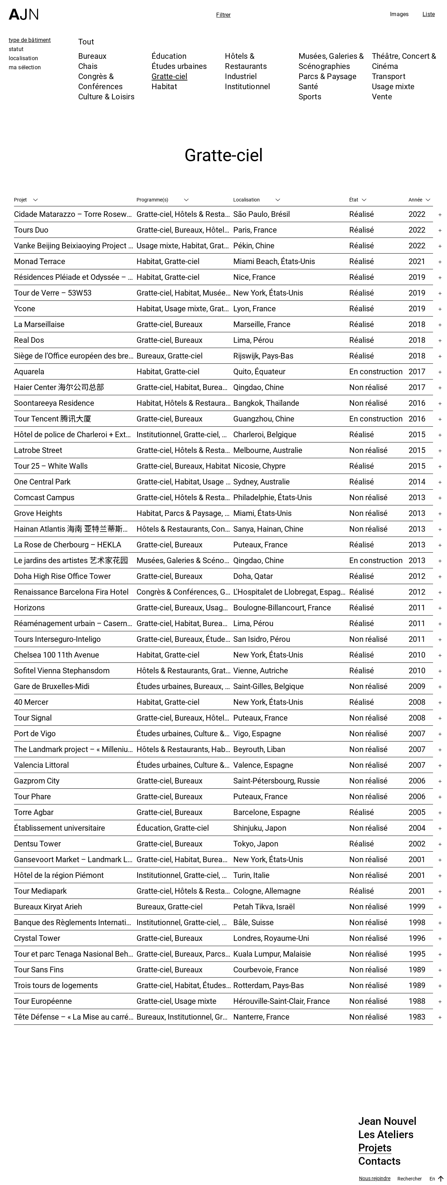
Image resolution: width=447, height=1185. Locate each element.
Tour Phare (32, 796)
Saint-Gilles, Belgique (268, 686)
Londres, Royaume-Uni (271, 938)
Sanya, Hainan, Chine (268, 529)
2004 (417, 828)
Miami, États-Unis (262, 513)
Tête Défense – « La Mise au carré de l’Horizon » (75, 1017)
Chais (87, 66)
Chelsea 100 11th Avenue (56, 655)
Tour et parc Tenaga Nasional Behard (75, 954)
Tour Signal (33, 717)
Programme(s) (163, 199)
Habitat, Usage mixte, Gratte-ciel (185, 308)
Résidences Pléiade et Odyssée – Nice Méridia (75, 277)
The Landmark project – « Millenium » (75, 749)
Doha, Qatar (253, 576)
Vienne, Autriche (260, 670)
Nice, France (254, 277)
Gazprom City (36, 780)
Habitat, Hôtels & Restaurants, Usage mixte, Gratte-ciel (185, 403)
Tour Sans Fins (39, 969)
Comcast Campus (44, 497)
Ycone (24, 308)
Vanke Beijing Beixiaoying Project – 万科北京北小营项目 (75, 245)
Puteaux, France (260, 544)
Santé (308, 86)
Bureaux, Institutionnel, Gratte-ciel (185, 1017)
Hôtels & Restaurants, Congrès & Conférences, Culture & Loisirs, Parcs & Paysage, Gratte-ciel (185, 529)
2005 (417, 812)
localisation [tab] (23, 58)
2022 (417, 214)
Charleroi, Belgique (264, 434)
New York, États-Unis (268, 293)
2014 (417, 481)
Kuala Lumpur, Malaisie (272, 954)
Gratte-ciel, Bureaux (170, 324)
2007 (417, 733)
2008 (417, 702)
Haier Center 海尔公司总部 (59, 387)
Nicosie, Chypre (259, 466)
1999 (417, 906)
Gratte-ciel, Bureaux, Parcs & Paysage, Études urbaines (185, 954)
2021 (417, 261)
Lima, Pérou (253, 340)
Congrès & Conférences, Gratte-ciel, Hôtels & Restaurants (185, 592)
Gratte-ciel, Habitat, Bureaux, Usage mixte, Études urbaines (185, 859)
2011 (417, 607)
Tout (86, 41)
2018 (417, 324)
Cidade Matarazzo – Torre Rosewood (75, 214)
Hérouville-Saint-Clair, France (281, 1001)
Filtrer (223, 15)
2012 (417, 576)
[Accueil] (23, 10)
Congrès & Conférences (100, 81)
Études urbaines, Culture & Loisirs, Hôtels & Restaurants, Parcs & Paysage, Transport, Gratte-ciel (185, 733)
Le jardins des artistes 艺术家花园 (71, 560)
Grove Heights (38, 513)
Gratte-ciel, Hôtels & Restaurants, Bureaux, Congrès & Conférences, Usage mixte (185, 891)
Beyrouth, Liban (259, 749)
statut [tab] (16, 49)
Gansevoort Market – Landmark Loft (75, 859)
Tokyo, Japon (255, 843)
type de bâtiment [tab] (30, 40)
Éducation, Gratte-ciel (173, 828)
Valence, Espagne (263, 765)
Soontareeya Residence (54, 403)
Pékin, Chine (253, 245)
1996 (417, 938)
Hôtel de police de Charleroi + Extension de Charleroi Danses (75, 434)
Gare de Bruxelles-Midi (51, 686)
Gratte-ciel (169, 76)
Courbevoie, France (266, 969)
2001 (417, 859)
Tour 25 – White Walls (51, 466)
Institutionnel (247, 86)
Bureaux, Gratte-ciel (170, 355)
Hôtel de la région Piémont (59, 875)
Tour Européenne (43, 1001)
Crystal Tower (37, 938)
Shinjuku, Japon (259, 828)
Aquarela (29, 371)
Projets (374, 1148)
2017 (417, 371)
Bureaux (92, 56)
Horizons (29, 607)
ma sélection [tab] (25, 67)
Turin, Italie (251, 875)
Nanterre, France (261, 1017)
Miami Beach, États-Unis (274, 261)
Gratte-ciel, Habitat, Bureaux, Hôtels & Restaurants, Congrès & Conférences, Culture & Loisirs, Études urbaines (185, 623)
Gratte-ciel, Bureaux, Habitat (183, 466)
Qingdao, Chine (258, 387)
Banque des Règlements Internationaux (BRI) (75, 922)
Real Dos (29, 340)
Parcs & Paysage (328, 76)
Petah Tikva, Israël (264, 906)
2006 (417, 780)
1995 (417, 954)
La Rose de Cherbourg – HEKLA (67, 544)
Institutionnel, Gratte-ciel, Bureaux (185, 434)
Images (399, 14)
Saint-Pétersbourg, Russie (276, 780)
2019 (417, 277)
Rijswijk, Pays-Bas (263, 355)
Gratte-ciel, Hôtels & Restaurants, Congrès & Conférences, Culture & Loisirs (185, 497)
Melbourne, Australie (267, 450)
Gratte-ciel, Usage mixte (177, 1001)
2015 (417, 434)
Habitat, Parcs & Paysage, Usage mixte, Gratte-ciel (185, 513)
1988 (417, 1001)
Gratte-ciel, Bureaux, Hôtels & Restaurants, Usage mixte (185, 230)
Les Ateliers (385, 1134)
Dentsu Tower (37, 843)
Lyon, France (254, 308)
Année (419, 199)
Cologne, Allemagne (267, 891)
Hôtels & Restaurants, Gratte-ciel (185, 670)
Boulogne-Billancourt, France (282, 607)
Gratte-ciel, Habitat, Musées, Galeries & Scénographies (185, 293)
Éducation (169, 56)
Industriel (241, 76)
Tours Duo (31, 230)
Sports (310, 96)
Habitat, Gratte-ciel (168, 261)
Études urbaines (179, 66)
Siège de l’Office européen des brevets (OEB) (75, 355)
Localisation (256, 199)
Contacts (379, 1161)
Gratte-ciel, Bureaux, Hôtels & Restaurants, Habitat (185, 717)
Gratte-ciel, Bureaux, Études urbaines (185, 639)
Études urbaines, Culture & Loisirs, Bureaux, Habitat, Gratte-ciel (185, 765)
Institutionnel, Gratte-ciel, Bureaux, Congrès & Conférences (185, 875)
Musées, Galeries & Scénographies (331, 61)
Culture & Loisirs (106, 96)
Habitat (164, 86)
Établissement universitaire (59, 828)
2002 (417, 843)
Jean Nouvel (387, 1121)
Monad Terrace (39, 261)
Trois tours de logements (56, 985)
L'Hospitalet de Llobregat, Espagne (291, 592)
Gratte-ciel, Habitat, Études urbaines (185, 985)
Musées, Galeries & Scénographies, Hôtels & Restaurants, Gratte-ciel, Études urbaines (185, 560)
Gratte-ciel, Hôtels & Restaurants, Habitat (185, 214)
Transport (388, 76)
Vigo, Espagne (257, 733)
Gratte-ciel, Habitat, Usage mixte (185, 481)
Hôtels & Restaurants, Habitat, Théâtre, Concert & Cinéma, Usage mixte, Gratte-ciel (185, 749)
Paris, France (255, 230)
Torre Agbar (33, 812)
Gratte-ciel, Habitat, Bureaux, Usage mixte (185, 387)
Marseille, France (262, 324)
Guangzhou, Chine (263, 418)
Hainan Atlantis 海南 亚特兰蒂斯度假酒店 (75, 529)
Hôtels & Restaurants (245, 61)
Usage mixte (393, 86)
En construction (376, 371)
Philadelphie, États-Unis (272, 497)
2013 (417, 497)
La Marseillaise (39, 324)
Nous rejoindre (374, 1179)
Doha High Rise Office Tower (62, 576)
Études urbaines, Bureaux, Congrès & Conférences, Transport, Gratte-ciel (185, 686)
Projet (26, 199)
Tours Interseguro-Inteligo (57, 639)
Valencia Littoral (41, 765)
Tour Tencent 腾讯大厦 (52, 418)
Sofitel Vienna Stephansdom (62, 670)
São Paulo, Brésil (261, 214)
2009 (417, 686)
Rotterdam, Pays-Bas (268, 985)
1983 (417, 1017)
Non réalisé (368, 387)
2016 (417, 403)
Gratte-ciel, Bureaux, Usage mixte (185, 607)
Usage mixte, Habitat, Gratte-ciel (185, 245)
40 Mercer (31, 702)
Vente (382, 96)
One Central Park (42, 481)
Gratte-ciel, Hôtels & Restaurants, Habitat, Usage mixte (185, 450)
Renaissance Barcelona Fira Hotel (71, 592)
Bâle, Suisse (253, 922)
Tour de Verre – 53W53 (52, 293)
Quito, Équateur (259, 371)
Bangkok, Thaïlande (266, 403)
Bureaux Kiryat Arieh (48, 906)
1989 (417, 969)
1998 (417, 922)
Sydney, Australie (261, 481)
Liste (429, 14)
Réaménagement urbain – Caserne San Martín (75, 623)
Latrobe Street (38, 450)
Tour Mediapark (40, 891)
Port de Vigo (35, 733)
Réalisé (361, 214)
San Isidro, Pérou (261, 639)
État (357, 199)
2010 (417, 655)
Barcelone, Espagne (266, 812)
